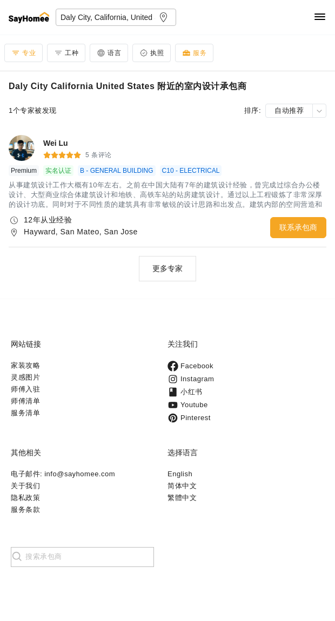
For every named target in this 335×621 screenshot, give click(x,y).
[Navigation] (320, 18)
